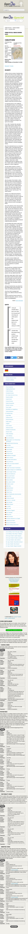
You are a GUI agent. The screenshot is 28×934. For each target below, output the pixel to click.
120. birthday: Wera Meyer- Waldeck (14, 533)
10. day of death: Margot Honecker (13, 546)
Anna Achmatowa (10, 437)
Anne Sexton (9, 425)
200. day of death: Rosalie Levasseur (14, 537)
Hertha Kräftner (9, 479)
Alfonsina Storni (9, 427)
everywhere (17, 20)
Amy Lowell (8, 407)
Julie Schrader (9, 502)
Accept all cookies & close (14, 630)
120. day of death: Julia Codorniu (13, 539)
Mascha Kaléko (9, 397)
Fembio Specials (8, 27)
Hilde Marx (8, 486)
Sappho (8, 423)
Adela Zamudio (9, 516)
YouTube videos (3, 712)
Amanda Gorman (10, 393)
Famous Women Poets (11, 377)
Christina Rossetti (10, 498)
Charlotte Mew (9, 413)
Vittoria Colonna (9, 457)
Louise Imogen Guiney (11, 471)
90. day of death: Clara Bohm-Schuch (14, 542)
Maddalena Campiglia (11, 455)
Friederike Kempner (10, 477)
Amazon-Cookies (14, 869)
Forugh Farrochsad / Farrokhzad (13, 467)
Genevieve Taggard (10, 510)
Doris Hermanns (19, 300)
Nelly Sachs (8, 421)
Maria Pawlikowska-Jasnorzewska (13, 494)
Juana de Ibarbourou (10, 473)
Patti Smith (8, 508)
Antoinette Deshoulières (11, 459)
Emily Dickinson (9, 461)
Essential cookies (5, 645)
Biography (7, 66)
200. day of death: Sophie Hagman (13, 535)
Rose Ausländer (9, 387)
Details (2, 650)
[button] (8, 357)
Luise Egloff (8, 465)
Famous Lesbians (10, 379)
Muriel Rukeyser (9, 419)
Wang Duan (8, 514)
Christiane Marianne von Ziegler (13, 518)
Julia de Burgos (9, 391)
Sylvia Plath (8, 496)
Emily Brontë (9, 451)
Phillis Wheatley (9, 433)
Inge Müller (8, 415)
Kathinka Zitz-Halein (10, 520)
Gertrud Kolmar (9, 401)
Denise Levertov (9, 405)
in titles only (17, 21)
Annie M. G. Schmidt (10, 500)
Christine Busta (9, 453)
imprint (15, 616)
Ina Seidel (8, 506)
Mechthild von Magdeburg (11, 409)
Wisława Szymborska (11, 429)
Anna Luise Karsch (10, 475)
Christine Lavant (9, 484)
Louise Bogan (9, 449)
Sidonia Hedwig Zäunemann (12, 524)
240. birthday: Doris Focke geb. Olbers (14, 531)
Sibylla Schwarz (9, 504)
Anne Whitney (9, 435)
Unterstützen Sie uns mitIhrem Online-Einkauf (14, 580)
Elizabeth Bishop (9, 447)
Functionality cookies (6, 794)
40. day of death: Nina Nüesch (12, 544)
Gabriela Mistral (9, 488)
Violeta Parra (9, 492)
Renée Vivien (9, 431)
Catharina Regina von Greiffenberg (13, 469)
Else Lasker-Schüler (10, 482)
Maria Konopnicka (10, 403)
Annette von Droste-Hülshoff (12, 463)
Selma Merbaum (9, 411)
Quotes (11, 66)
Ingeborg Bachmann (10, 389)
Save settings (14, 926)
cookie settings (11, 618)
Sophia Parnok (9, 490)
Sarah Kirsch (9, 399)
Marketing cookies (5, 847)
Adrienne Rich (9, 417)
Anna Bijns (8, 445)
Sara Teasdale (9, 512)
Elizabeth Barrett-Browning (12, 443)
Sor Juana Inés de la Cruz (12, 395)
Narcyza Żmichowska (11, 522)
